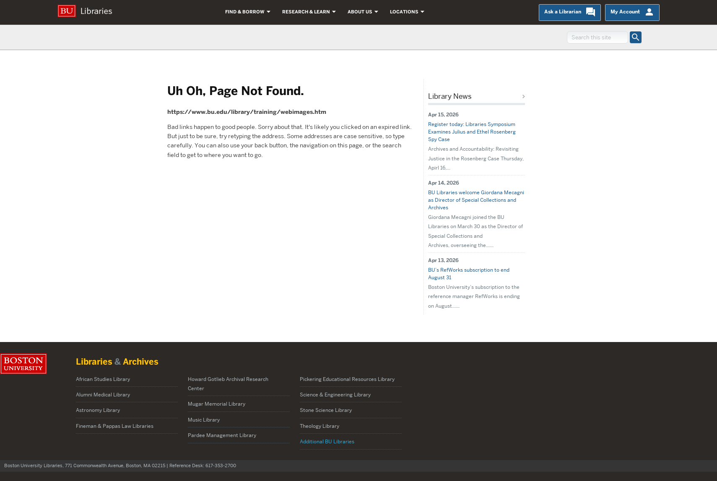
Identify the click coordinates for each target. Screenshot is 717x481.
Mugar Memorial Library (216, 404)
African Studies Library (103, 379)
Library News (450, 96)
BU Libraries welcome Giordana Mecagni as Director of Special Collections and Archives (476, 200)
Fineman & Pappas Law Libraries (114, 426)
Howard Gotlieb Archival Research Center (228, 383)
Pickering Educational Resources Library (347, 379)
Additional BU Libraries (327, 441)
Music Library (204, 420)
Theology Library (319, 426)
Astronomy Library (98, 410)
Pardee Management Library (222, 435)
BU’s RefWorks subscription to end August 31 (468, 273)
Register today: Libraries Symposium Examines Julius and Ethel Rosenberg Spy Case (472, 131)
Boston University (23, 363)
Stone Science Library (326, 410)
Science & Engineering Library (335, 394)
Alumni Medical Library (103, 394)
